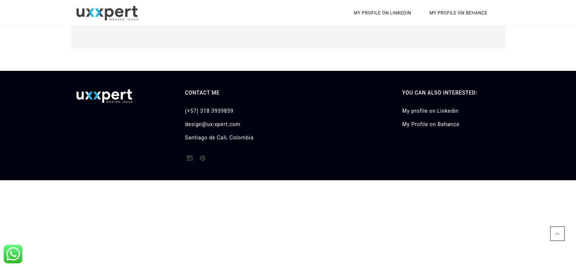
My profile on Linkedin (382, 13)
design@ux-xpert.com (212, 124)
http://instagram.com (189, 160)
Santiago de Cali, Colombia (219, 138)
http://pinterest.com (202, 160)
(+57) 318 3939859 (209, 111)
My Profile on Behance (458, 13)
